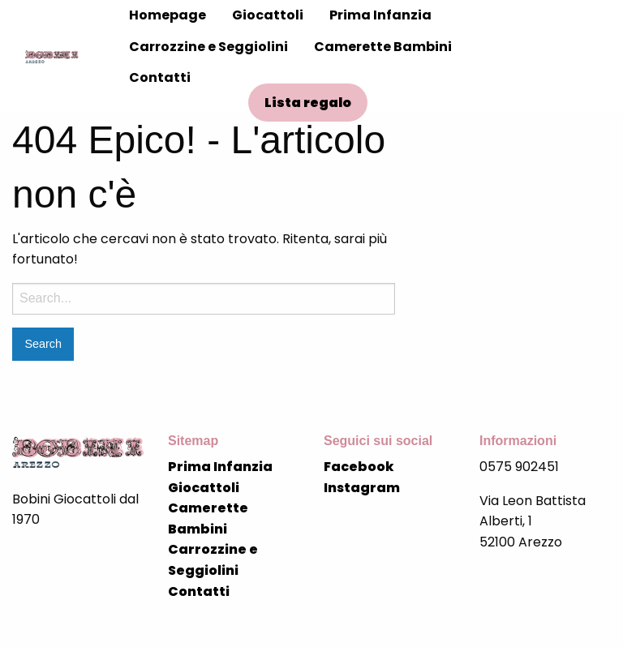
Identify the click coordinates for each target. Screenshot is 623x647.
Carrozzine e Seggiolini (208, 46)
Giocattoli (267, 15)
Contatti (160, 77)
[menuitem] (167, 15)
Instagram (362, 487)
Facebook (359, 466)
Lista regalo (307, 102)
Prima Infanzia (380, 15)
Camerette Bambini (383, 46)
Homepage (167, 15)
